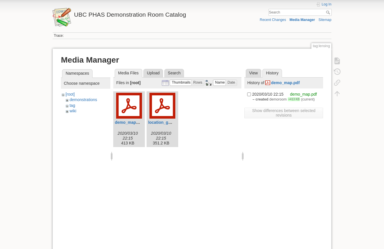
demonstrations (83, 99)
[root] (70, 94)
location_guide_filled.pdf (171, 122)
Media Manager (302, 20)
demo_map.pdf (129, 122)
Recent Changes (273, 20)
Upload (153, 73)
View (253, 73)
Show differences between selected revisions (283, 112)
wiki (73, 111)
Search (328, 12)
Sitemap (324, 20)
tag (72, 105)
